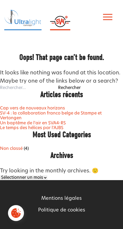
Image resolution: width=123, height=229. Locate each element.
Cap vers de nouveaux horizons (32, 108)
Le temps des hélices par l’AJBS (31, 128)
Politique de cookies (61, 210)
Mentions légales (61, 198)
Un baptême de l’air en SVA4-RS (33, 123)
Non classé (11, 149)
